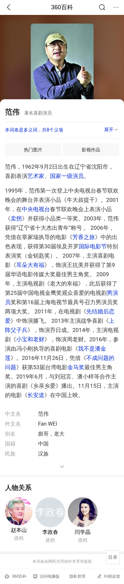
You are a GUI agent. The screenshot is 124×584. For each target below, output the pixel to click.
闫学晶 (83, 532)
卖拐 (16, 218)
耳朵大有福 (30, 265)
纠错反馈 (108, 576)
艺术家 (35, 176)
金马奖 (75, 367)
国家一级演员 (67, 176)
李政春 (50, 532)
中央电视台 (36, 209)
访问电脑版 (46, 576)
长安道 (35, 395)
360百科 (62, 7)
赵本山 (19, 530)
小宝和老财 (30, 339)
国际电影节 (93, 246)
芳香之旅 (83, 237)
